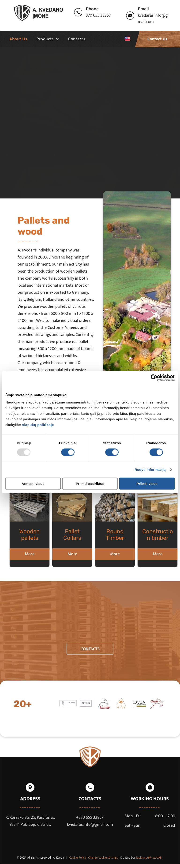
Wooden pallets (29, 534)
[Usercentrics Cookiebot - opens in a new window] (154, 377)
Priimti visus (147, 484)
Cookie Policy (77, 857)
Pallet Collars (72, 534)
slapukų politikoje (38, 425)
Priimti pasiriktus (90, 484)
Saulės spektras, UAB (148, 857)
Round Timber (115, 534)
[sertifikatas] (68, 703)
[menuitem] (18, 39)
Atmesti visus (33, 484)
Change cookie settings (103, 857)
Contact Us (157, 39)
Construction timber (157, 534)
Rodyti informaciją (150, 469)
